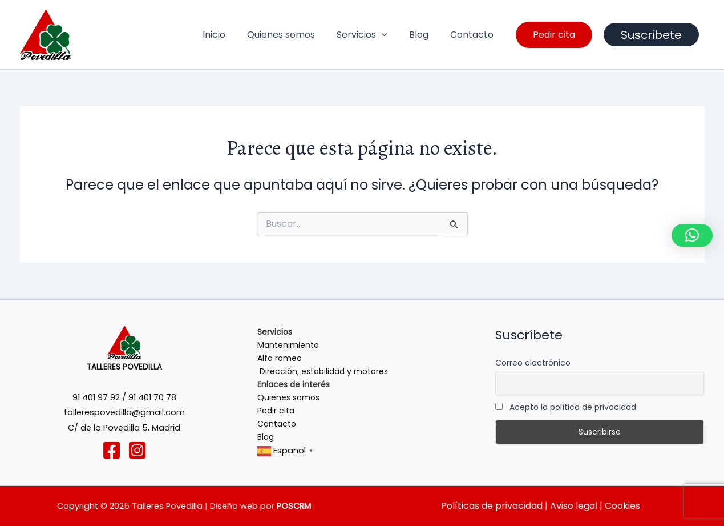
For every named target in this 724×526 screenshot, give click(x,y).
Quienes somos (293, 34)
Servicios (370, 35)
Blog (424, 34)
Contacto (473, 34)
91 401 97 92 (96, 397)
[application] (390, 35)
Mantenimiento (288, 345)
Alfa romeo (279, 358)
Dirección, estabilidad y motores (322, 371)
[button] (692, 235)
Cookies (622, 505)
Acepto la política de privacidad (565, 407)
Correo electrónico (533, 362)
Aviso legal (572, 505)
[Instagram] (137, 450)
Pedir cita (275, 410)
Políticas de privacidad (492, 505)
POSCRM (294, 506)
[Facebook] (111, 450)
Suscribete (651, 35)
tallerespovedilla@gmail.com (124, 412)
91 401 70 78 (152, 397)
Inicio (229, 34)
